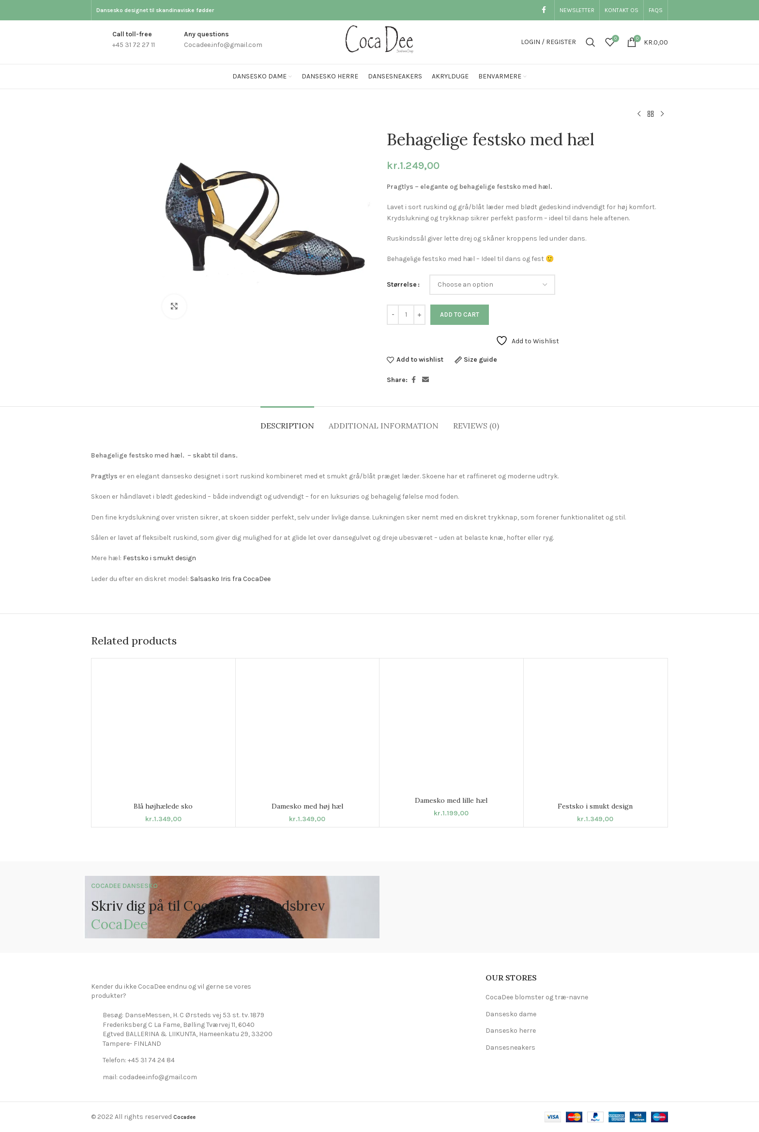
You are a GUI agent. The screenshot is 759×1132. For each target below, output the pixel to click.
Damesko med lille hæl (451, 800)
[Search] (590, 42)
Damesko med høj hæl (307, 806)
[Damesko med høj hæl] (308, 730)
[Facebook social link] (543, 10)
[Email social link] (425, 380)
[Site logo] (379, 41)
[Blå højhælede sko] (163, 730)
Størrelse (402, 284)
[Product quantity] (406, 315)
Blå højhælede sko (163, 806)
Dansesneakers (510, 1047)
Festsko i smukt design (159, 558)
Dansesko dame (511, 1014)
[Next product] (662, 114)
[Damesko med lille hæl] (451, 727)
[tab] (287, 421)
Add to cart (459, 314)
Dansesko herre (511, 1030)
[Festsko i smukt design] (596, 730)
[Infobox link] (123, 42)
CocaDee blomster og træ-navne (537, 997)
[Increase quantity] (419, 315)
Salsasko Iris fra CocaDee (230, 579)
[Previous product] (639, 114)
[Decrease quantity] (393, 315)
